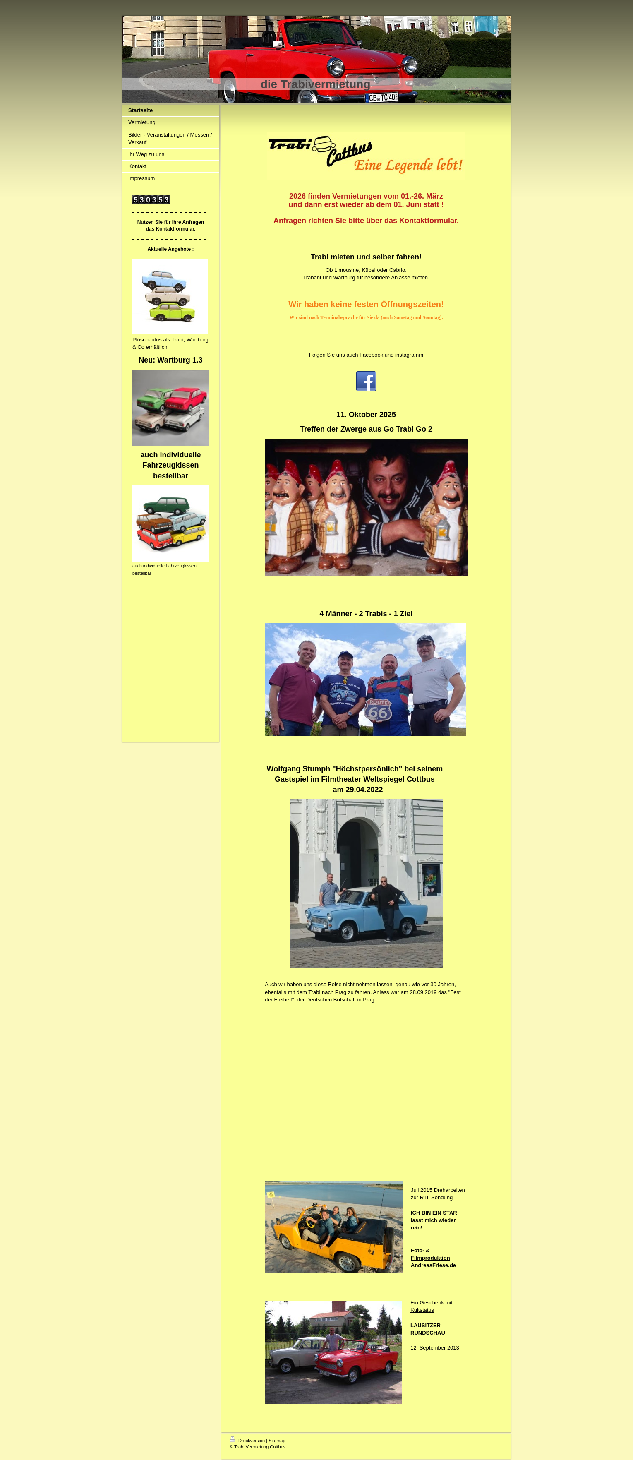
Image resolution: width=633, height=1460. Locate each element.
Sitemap (277, 1440)
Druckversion (248, 1440)
